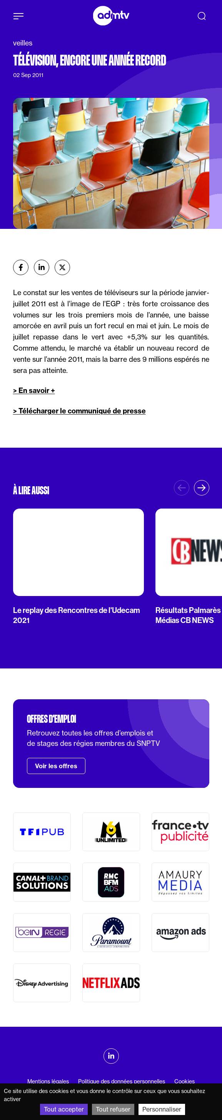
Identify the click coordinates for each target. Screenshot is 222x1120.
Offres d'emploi (51, 719)
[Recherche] (201, 16)
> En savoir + (34, 390)
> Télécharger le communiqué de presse (79, 410)
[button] (201, 487)
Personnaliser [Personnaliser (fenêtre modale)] (161, 1109)
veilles (22, 43)
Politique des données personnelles (121, 1081)
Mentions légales (48, 1081)
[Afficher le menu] (18, 16)
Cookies (184, 1081)
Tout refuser (113, 1109)
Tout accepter (64, 1109)
